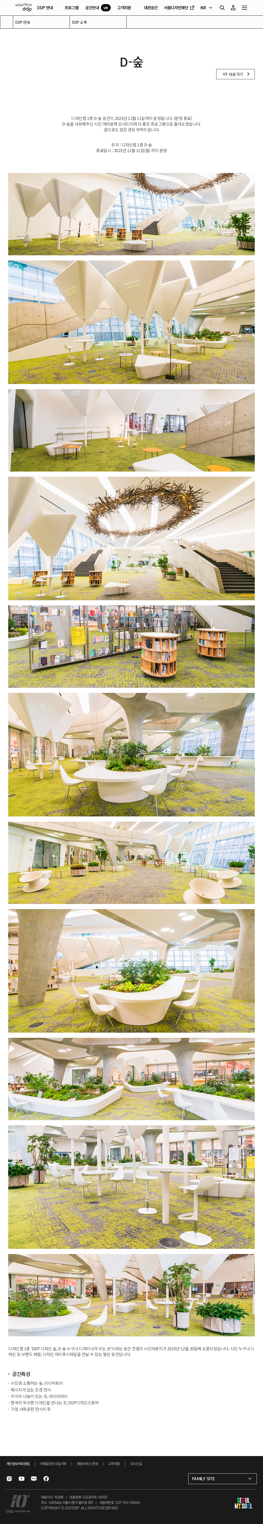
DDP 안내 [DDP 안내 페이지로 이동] (45, 7)
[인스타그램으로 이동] (9, 1479)
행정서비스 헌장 (87, 1463)
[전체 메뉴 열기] (244, 8)
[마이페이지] (233, 8)
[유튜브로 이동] (21, 1479)
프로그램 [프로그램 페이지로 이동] (71, 7)
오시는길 (136, 1463)
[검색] (222, 8)
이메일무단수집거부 (53, 1463)
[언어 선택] (207, 8)
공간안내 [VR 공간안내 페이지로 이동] (98, 7)
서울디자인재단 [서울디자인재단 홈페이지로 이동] (179, 8)
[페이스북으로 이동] (46, 1479)
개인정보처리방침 (18, 1463)
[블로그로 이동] (34, 1479)
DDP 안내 (22, 22)
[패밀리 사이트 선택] (222, 1478)
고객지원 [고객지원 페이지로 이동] (124, 7)
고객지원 (114, 1463)
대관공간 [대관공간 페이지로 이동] (150, 7)
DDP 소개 (79, 22)
